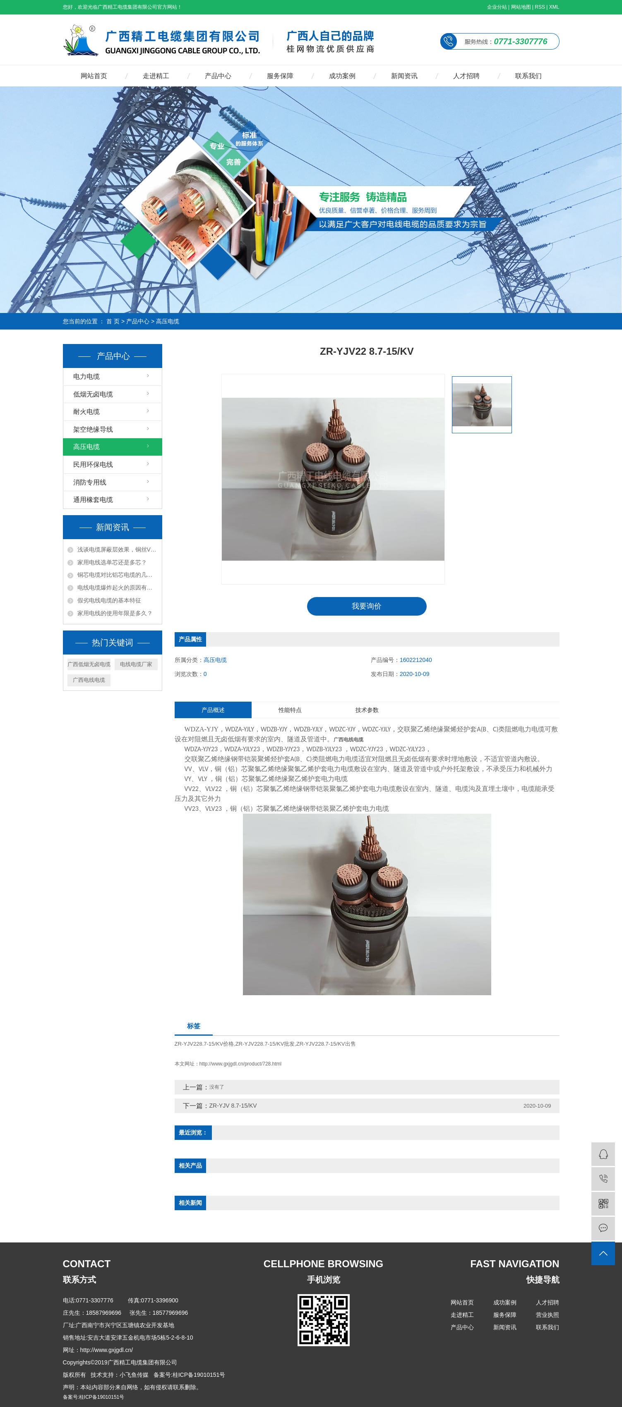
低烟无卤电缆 (93, 394)
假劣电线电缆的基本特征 (109, 600)
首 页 (113, 321)
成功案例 (342, 75)
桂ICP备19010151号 (199, 1374)
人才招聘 (466, 75)
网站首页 (94, 75)
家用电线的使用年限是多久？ (115, 613)
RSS (540, 7)
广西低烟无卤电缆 (88, 664)
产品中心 (218, 75)
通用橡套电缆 (93, 499)
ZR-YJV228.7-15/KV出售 (326, 1044)
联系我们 (528, 75)
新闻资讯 (404, 75)
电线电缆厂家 (136, 664)
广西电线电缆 (89, 680)
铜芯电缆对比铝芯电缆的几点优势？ (117, 574)
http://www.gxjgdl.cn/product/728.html (240, 1064)
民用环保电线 (93, 464)
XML (554, 7)
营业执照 (547, 1314)
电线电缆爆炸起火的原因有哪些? (117, 587)
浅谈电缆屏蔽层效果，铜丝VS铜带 (117, 549)
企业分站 (497, 7)
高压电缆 (167, 321)
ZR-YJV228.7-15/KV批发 (265, 1044)
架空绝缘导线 (93, 429)
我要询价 (367, 606)
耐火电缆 (86, 411)
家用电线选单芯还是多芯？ (112, 562)
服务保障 (280, 75)
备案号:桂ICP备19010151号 (94, 1397)
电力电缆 (86, 376)
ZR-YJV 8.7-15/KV (233, 1105)
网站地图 (521, 7)
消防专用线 (89, 482)
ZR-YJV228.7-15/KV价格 (204, 1044)
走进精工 (156, 75)
